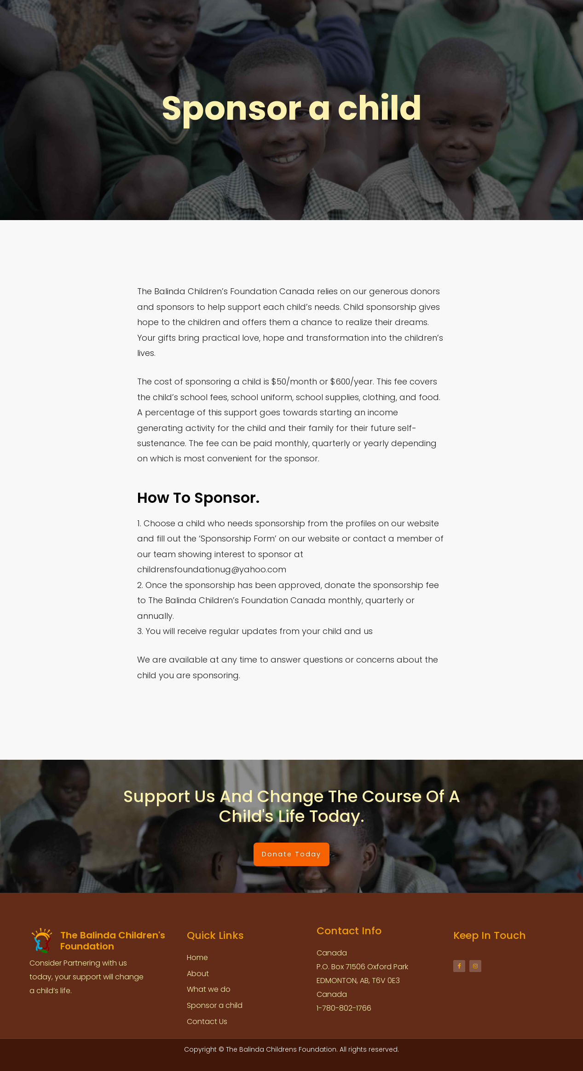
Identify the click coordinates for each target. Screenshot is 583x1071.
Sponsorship (320, 18)
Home (181, 18)
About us (220, 19)
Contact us (428, 18)
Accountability (375, 18)
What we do (269, 18)
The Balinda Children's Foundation (80, 20)
